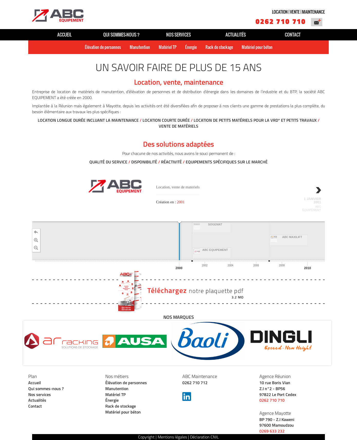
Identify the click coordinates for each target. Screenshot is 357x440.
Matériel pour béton (257, 47)
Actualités (236, 34)
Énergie (191, 47)
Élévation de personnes (103, 47)
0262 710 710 (281, 21)
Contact (292, 34)
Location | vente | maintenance (298, 12)
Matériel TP (167, 47)
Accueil (64, 34)
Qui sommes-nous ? (121, 34)
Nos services (178, 34)
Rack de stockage (219, 47)
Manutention (140, 47)
